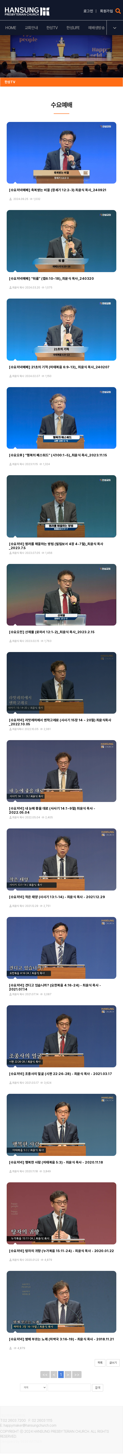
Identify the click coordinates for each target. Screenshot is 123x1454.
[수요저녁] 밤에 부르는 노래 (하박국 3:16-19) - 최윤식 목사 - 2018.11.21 (61, 1340)
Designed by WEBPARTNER (21, 1442)
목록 (100, 1363)
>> (77, 1375)
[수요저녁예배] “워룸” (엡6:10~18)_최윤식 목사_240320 (51, 279)
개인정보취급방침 (12, 1416)
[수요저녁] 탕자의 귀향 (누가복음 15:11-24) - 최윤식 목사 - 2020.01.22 (61, 1251)
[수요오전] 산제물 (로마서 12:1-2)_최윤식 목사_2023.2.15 (51, 633)
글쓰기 (113, 1363)
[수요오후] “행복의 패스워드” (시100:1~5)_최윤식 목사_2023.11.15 (58, 456)
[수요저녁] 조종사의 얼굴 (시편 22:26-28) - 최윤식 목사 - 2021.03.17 (60, 1074)
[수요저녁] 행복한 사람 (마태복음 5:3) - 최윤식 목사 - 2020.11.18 (56, 1163)
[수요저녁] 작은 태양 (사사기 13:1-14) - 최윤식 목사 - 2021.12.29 (57, 897)
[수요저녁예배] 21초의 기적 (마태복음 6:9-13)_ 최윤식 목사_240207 (59, 367)
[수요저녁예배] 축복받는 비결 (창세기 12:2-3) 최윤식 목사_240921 (58, 191)
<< (45, 1375)
